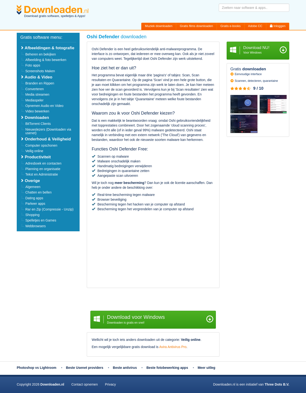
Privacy (110, 384)
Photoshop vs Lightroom (36, 368)
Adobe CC (255, 26)
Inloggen (278, 26)
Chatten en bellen (38, 192)
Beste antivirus (125, 368)
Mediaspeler (34, 100)
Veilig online (34, 151)
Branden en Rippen (39, 83)
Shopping (32, 215)
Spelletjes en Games (40, 220)
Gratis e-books (230, 26)
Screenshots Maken (40, 71)
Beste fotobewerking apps (167, 368)
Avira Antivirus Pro (172, 347)
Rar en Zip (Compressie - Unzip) (49, 209)
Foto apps (32, 65)
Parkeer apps (35, 203)
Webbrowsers (35, 226)
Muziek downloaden (158, 26)
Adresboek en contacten (43, 163)
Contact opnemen (84, 384)
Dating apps (34, 198)
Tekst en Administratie (41, 174)
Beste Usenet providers (84, 368)
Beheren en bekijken (40, 54)
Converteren (34, 89)
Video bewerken (37, 111)
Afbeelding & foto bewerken (45, 60)
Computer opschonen (41, 145)
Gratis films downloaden (196, 26)
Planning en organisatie (42, 169)
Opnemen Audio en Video (44, 106)
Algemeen (32, 187)
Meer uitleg (206, 368)
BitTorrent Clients (38, 124)
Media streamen (37, 94)
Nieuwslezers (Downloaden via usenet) (48, 131)
